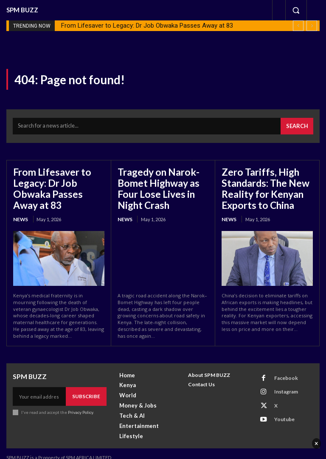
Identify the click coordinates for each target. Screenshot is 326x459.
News (20, 201)
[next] (311, 25)
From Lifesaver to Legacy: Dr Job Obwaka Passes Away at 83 (147, 25)
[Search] (298, 124)
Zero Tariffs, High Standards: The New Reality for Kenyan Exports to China (261, 183)
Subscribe (88, 386)
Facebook (281, 368)
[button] (296, 10)
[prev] (298, 25)
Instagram (281, 379)
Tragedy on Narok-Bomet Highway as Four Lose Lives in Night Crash (163, 183)
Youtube (279, 402)
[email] (41, 386)
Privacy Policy (80, 401)
